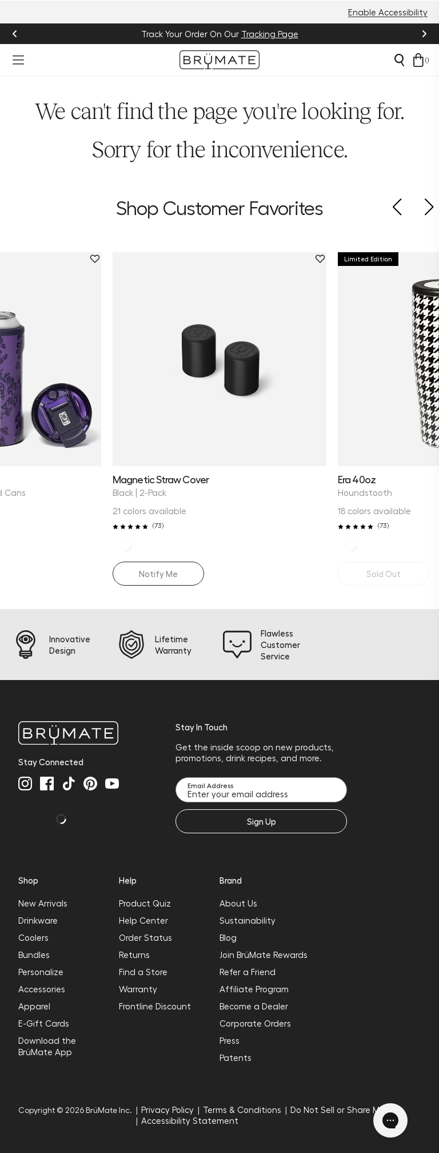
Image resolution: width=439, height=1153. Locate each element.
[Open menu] (18, 60)
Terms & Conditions (242, 1109)
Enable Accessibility (388, 12)
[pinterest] (90, 783)
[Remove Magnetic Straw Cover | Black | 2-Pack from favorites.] (320, 259)
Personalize (40, 972)
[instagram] (25, 783)
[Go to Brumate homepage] (219, 59)
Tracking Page (269, 34)
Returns (134, 954)
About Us (238, 903)
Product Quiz (145, 903)
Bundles (34, 954)
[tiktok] (68, 783)
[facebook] (47, 783)
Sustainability (248, 920)
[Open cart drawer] (418, 60)
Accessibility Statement (189, 1120)
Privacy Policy (167, 1109)
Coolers (33, 937)
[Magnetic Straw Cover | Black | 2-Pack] (219, 359)
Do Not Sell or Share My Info (346, 1109)
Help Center (143, 920)
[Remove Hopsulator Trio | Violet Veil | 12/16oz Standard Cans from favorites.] (95, 259)
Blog (228, 937)
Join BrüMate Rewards (264, 954)
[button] (396, 207)
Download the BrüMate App (47, 1046)
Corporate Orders (255, 1023)
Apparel (34, 1006)
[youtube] (112, 783)
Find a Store (143, 972)
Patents (236, 1057)
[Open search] (399, 60)
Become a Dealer (254, 1006)
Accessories (41, 989)
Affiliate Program (254, 989)
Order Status (145, 937)
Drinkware (38, 920)
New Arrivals (42, 903)
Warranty (138, 989)
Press (230, 1040)
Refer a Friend (248, 972)
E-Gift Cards (43, 1023)
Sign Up (261, 821)
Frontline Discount (155, 1006)
